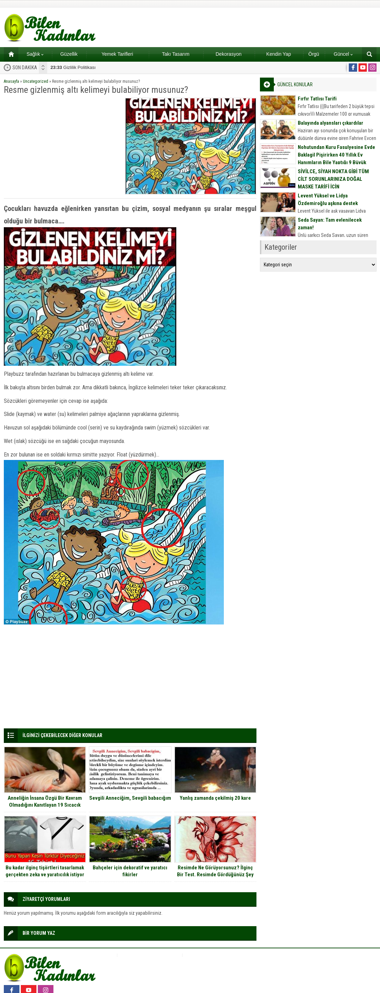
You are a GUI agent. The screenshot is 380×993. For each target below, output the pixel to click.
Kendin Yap (278, 54)
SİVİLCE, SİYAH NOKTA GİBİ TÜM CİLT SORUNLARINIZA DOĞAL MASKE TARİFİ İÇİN (333, 179)
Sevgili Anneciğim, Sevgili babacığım (130, 798)
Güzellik (69, 54)
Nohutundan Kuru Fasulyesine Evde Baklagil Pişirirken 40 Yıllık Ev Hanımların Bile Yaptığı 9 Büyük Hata (336, 158)
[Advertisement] (62, 146)
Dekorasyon (229, 54)
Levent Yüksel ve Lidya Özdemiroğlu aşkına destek (328, 199)
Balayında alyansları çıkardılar (330, 123)
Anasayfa (11, 81)
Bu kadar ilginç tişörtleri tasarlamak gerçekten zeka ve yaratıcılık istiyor (45, 871)
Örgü (314, 54)
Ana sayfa (9, 54)
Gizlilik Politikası (73, 67)
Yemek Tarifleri (117, 54)
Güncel (343, 54)
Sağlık (34, 54)
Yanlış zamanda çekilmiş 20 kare (215, 798)
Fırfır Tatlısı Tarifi (317, 99)
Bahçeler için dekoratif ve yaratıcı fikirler (130, 871)
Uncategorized (35, 81)
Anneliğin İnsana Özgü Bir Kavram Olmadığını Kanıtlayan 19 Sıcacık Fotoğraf (45, 805)
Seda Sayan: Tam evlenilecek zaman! (330, 224)
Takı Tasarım (175, 54)
